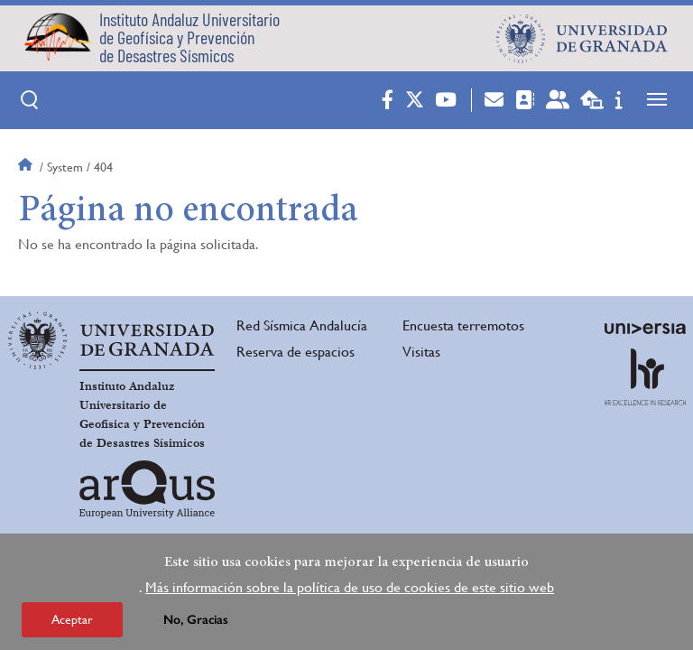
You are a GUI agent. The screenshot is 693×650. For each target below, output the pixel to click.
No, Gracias (195, 625)
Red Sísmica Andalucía (301, 325)
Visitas (421, 351)
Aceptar (72, 625)
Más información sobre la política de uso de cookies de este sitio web (349, 592)
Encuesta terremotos (463, 325)
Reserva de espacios (295, 351)
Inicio (27, 167)
